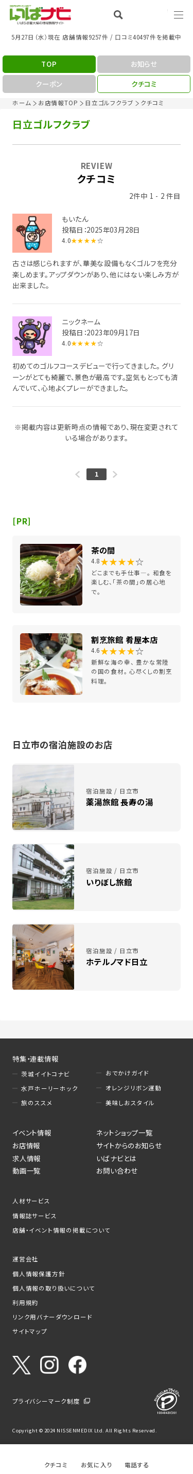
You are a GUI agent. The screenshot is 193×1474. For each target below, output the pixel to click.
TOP (49, 64)
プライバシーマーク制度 (46, 1401)
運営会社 (25, 1259)
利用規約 (25, 1302)
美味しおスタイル (130, 1103)
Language (151, 14)
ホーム (21, 103)
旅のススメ (36, 1103)
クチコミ (56, 1464)
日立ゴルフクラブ (109, 103)
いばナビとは (116, 1158)
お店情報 (26, 1145)
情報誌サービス (34, 1216)
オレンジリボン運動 (134, 1088)
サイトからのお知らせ (129, 1145)
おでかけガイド (127, 1073)
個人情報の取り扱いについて (53, 1288)
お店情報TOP (58, 103)
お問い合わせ (117, 1170)
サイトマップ (29, 1331)
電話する (137, 1464)
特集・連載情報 (35, 1058)
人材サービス (31, 1201)
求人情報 (26, 1158)
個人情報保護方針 (38, 1274)
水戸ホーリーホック (49, 1088)
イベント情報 (31, 1132)
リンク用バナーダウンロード (52, 1317)
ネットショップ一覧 (124, 1132)
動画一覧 (26, 1170)
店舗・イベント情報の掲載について (61, 1230)
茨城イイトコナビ (45, 1074)
